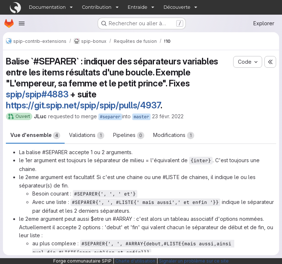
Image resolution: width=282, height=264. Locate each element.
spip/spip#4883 (37, 94)
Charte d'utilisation (135, 261)
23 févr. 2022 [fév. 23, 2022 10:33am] (168, 116)
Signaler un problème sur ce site (194, 261)
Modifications (173, 135)
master (141, 117)
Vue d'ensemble (35, 135)
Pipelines (128, 135)
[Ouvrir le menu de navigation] (22, 23)
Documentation (47, 7)
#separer (110, 117)
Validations (86, 135)
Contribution (96, 7)
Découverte (176, 7)
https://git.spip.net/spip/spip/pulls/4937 (83, 105)
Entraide (138, 7)
